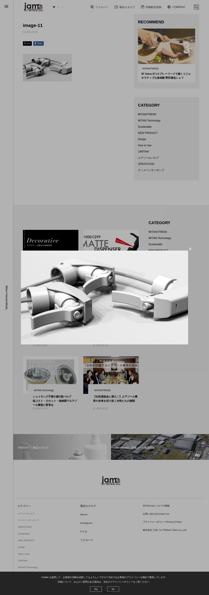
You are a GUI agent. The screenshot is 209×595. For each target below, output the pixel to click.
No (113, 589)
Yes (96, 589)
